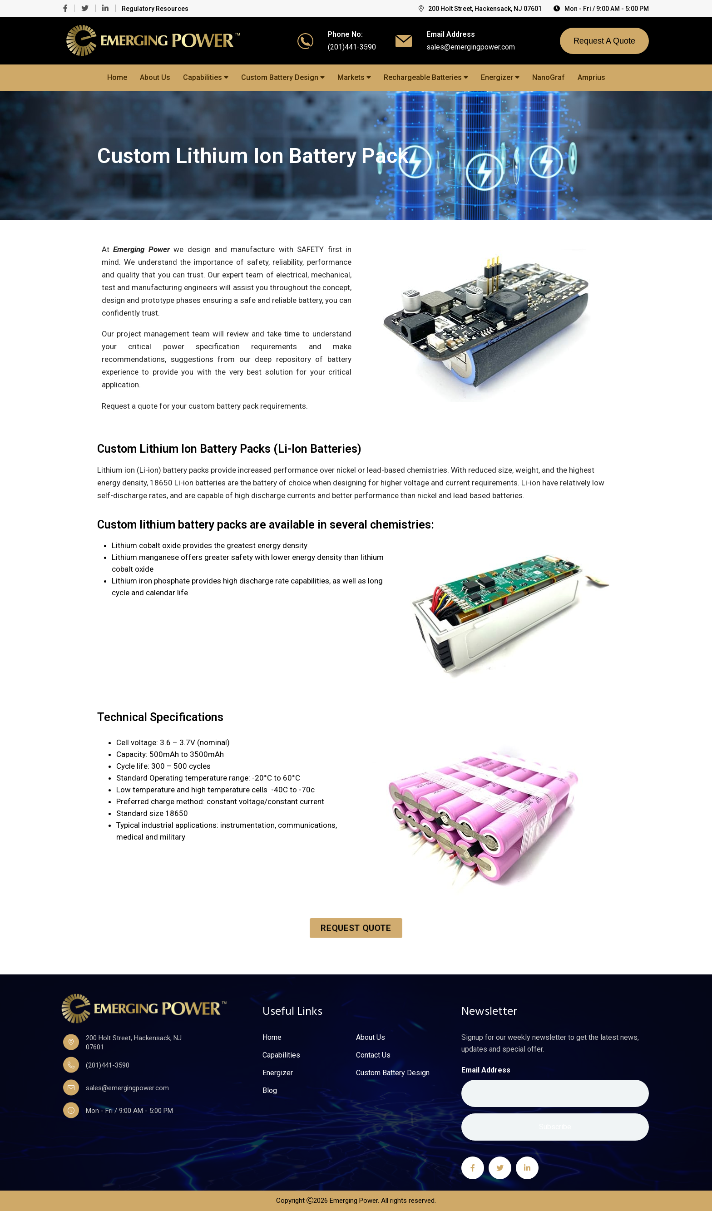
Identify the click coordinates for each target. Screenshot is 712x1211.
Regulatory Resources (155, 8)
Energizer (500, 77)
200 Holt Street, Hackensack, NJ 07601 (480, 8)
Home (117, 77)
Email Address (485, 1070)
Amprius (591, 77)
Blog (269, 1090)
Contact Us (373, 1055)
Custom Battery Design (283, 77)
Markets (354, 77)
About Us (155, 77)
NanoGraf (548, 77)
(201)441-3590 (352, 47)
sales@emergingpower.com (470, 47)
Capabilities (205, 77)
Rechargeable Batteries (426, 77)
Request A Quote (604, 40)
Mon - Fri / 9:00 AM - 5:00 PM (601, 8)
